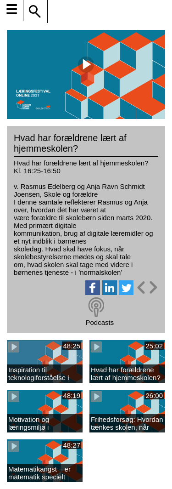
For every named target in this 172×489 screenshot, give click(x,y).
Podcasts (99, 322)
